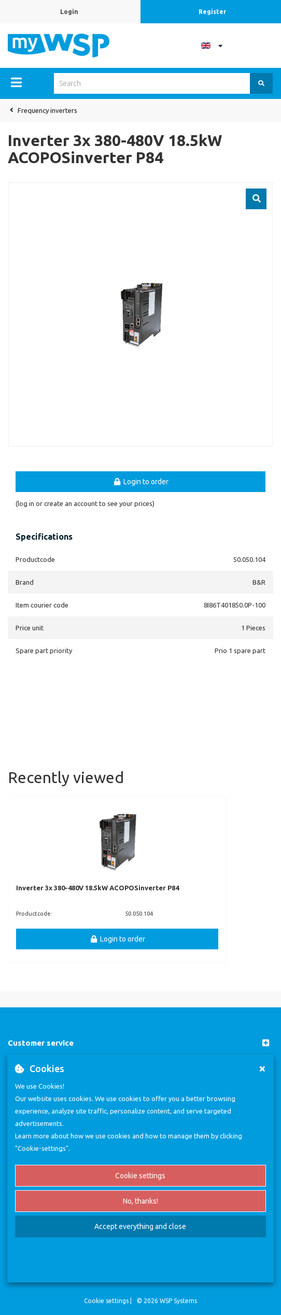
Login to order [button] (140, 482)
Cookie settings (140, 1176)
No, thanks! (140, 1201)
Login (69, 11)
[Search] (261, 83)
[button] (140, 1043)
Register (212, 11)
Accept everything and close (140, 1226)
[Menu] (16, 82)
